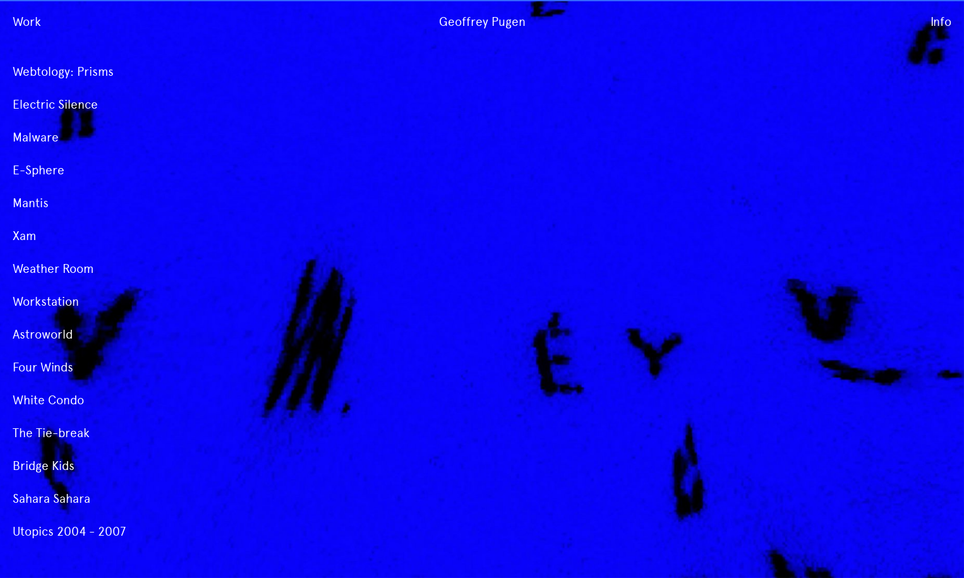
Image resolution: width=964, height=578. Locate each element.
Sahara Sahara (51, 498)
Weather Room (53, 269)
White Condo (48, 400)
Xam (24, 236)
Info (941, 22)
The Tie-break (51, 433)
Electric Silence (55, 104)
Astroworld (43, 334)
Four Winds (43, 367)
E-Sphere (38, 170)
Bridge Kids (44, 466)
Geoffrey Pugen (482, 22)
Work (27, 22)
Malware (36, 137)
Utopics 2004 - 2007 (69, 531)
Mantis (31, 203)
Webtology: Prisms (63, 71)
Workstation (46, 301)
